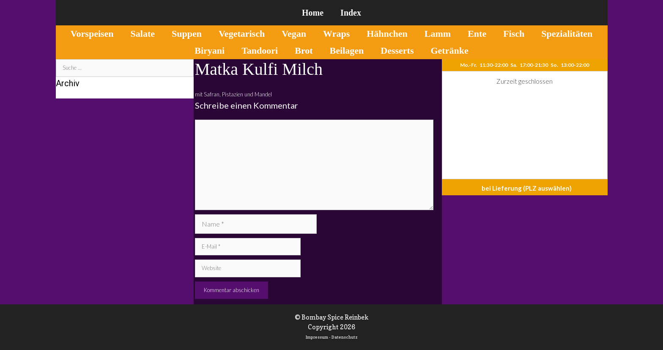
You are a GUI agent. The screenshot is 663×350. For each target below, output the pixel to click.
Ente (477, 33)
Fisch (513, 33)
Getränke (449, 50)
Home (312, 12)
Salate (143, 33)
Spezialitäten (566, 33)
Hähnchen (387, 33)
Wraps (336, 33)
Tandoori (259, 50)
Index (350, 12)
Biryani (210, 50)
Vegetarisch (242, 33)
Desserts (397, 50)
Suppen (187, 33)
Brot (303, 50)
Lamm (438, 33)
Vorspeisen (92, 33)
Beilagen (347, 50)
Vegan (294, 33)
